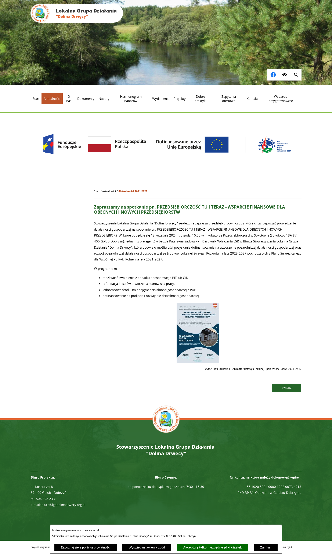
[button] (198, 361)
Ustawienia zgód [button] (282, 546)
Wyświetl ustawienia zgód (147, 547)
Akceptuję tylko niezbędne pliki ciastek (212, 547)
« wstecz (287, 387)
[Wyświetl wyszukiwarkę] (273, 75)
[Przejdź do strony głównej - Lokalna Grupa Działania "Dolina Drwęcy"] (76, 13)
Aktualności (109, 191)
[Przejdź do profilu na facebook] (296, 75)
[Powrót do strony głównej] (97, 191)
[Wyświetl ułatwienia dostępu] (284, 75)
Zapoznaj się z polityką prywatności (86, 547)
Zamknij (265, 547)
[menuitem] (36, 98)
